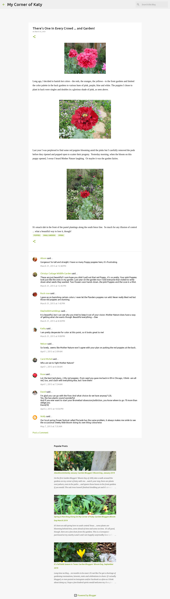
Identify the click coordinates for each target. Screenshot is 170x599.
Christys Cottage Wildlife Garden (55, 273)
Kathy (43, 328)
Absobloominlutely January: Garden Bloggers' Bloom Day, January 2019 (84, 473)
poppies (37, 235)
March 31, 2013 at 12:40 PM (53, 266)
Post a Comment (40, 432)
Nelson (43, 344)
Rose (42, 374)
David (43, 392)
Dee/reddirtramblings (50, 311)
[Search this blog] (154, 4)
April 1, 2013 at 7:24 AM (51, 384)
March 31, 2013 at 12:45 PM (53, 286)
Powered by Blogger (85, 595)
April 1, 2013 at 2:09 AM (51, 351)
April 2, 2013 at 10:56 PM (51, 409)
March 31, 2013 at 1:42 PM (52, 303)
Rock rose (45, 293)
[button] (34, 37)
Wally (43, 416)
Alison (43, 258)
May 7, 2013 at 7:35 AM (51, 426)
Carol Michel (46, 359)
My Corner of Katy (24, 4)
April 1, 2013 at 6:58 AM (51, 367)
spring (61, 235)
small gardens (49, 235)
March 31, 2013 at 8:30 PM (52, 321)
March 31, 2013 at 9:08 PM (52, 336)
